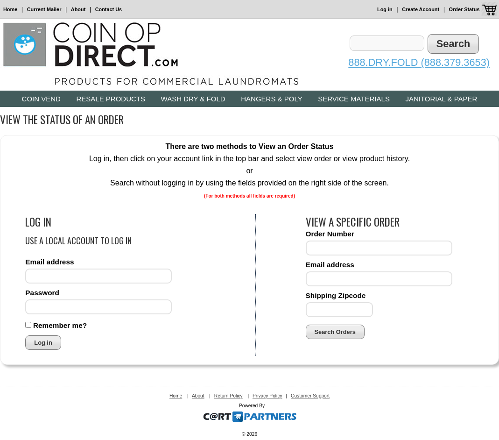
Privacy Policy (267, 395)
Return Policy (228, 395)
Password (42, 293)
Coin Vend (41, 99)
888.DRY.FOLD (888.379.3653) (419, 62)
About (78, 9)
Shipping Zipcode (336, 295)
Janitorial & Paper (441, 99)
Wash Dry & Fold (193, 99)
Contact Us (108, 9)
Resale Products (110, 99)
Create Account (420, 9)
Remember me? (60, 325)
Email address (49, 262)
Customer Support (310, 395)
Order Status (464, 9)
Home (10, 9)
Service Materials (354, 99)
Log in (385, 9)
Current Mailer (44, 9)
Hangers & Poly (271, 99)
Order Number (330, 234)
